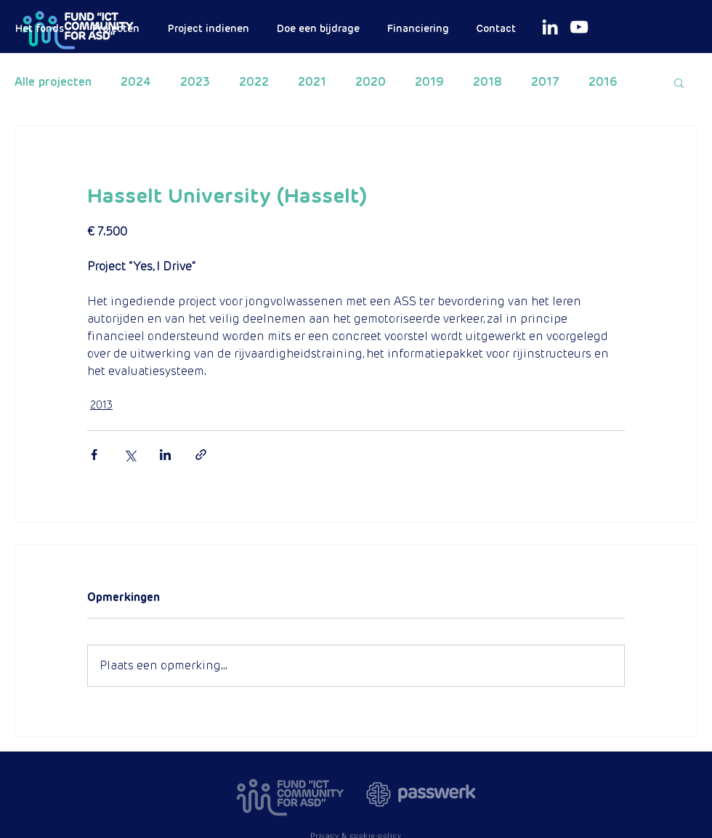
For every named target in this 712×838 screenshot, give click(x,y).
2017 (545, 82)
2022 (254, 82)
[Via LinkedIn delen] (165, 455)
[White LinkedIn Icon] (550, 27)
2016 (603, 82)
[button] (679, 82)
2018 (487, 82)
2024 (136, 82)
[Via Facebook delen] (94, 455)
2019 (429, 82)
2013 (101, 404)
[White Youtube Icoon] (579, 27)
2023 (195, 82)
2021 (312, 82)
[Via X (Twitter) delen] (130, 455)
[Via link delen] (201, 455)
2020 (370, 82)
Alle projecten (53, 82)
